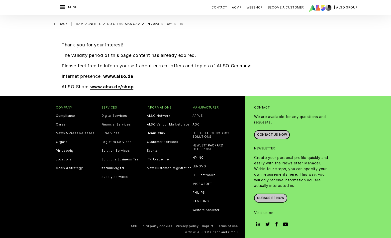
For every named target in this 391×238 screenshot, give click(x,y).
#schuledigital (112, 168)
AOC (196, 124)
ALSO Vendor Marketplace (168, 124)
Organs (62, 142)
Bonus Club (156, 133)
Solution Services (115, 150)
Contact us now (272, 134)
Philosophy (65, 150)
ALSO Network (158, 116)
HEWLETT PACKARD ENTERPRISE (208, 147)
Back (64, 24)
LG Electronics (204, 175)
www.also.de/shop (112, 86)
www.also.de (118, 76)
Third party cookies (156, 226)
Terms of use (227, 226)
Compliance (65, 116)
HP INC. (198, 157)
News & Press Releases (75, 133)
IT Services (110, 133)
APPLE (198, 116)
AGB (134, 226)
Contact (219, 7)
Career (61, 124)
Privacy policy (187, 226)
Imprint (207, 226)
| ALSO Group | (347, 7)
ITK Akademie (158, 159)
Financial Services (116, 124)
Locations (64, 159)
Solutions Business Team (121, 159)
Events (152, 150)
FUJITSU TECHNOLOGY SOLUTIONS (211, 134)
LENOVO (199, 166)
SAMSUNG (201, 201)
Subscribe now (270, 198)
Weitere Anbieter (206, 210)
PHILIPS (199, 192)
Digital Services (114, 116)
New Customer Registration (169, 168)
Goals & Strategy (69, 168)
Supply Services (114, 177)
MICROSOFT (202, 184)
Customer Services (162, 142)
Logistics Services (116, 142)
